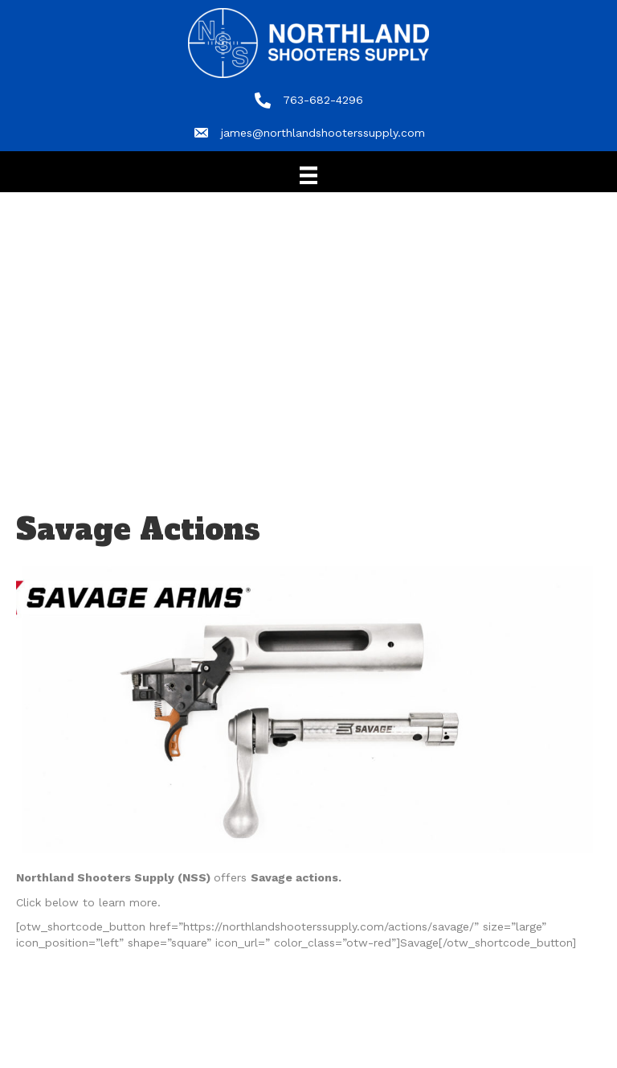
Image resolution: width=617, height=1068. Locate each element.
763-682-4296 (323, 99)
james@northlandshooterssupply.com (323, 132)
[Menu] (308, 175)
